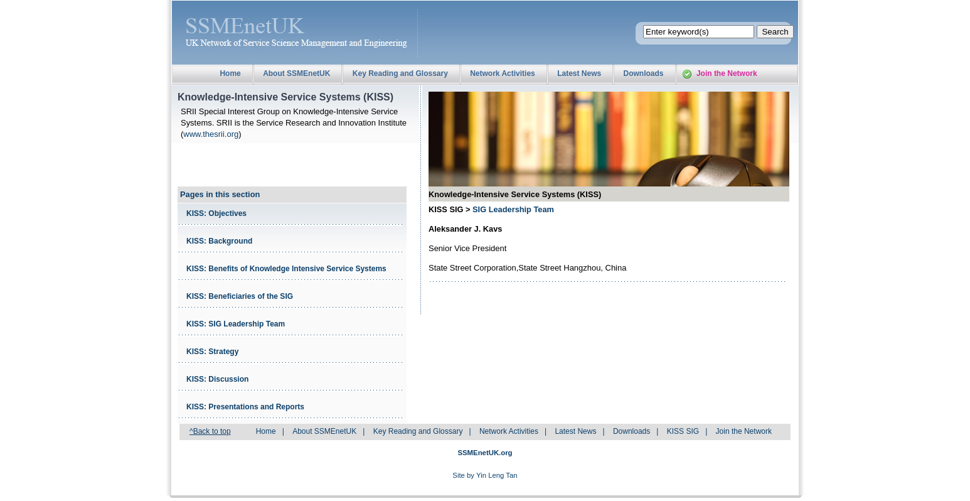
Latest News (579, 73)
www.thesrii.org (210, 134)
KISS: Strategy (212, 351)
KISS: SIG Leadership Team (235, 324)
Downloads (644, 73)
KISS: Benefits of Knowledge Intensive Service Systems (286, 268)
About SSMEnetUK (296, 73)
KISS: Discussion (217, 379)
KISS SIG (683, 431)
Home (230, 73)
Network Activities (502, 73)
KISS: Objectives (216, 213)
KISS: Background (219, 241)
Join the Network (726, 73)
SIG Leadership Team (513, 209)
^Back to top (210, 431)
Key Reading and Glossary (400, 73)
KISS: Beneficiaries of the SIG (239, 296)
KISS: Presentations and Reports (245, 406)
